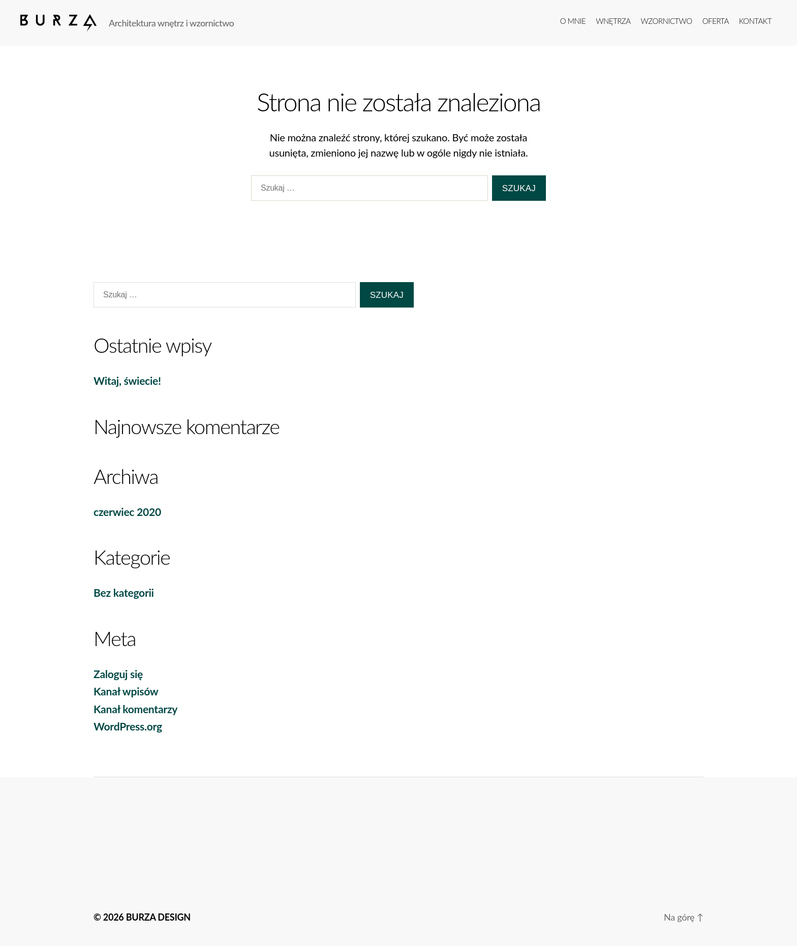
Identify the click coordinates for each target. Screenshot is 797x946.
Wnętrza (613, 20)
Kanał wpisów (126, 691)
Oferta (715, 20)
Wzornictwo (666, 20)
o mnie (573, 20)
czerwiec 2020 (127, 511)
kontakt (755, 20)
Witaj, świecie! (127, 380)
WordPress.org (128, 726)
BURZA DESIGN (158, 917)
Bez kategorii (124, 592)
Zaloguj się (118, 673)
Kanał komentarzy (135, 709)
